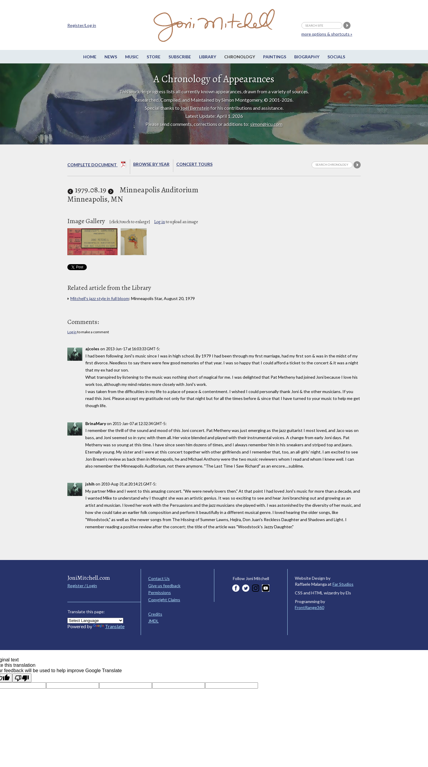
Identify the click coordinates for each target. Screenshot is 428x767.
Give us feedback (164, 585)
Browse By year (151, 164)
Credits (155, 614)
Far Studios (343, 584)
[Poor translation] (21, 677)
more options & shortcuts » (326, 33)
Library (207, 56)
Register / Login (82, 585)
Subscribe (180, 56)
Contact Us (159, 578)
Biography (306, 56)
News (110, 56)
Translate (109, 626)
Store (153, 56)
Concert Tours (194, 164)
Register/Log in (81, 25)
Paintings (274, 56)
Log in (159, 222)
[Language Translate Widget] (95, 620)
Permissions (159, 592)
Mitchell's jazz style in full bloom (99, 298)
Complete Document (96, 165)
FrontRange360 (309, 607)
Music (132, 56)
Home (89, 56)
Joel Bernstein (195, 108)
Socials (336, 56)
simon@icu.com (266, 124)
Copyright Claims (164, 599)
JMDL (153, 620)
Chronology (239, 56)
